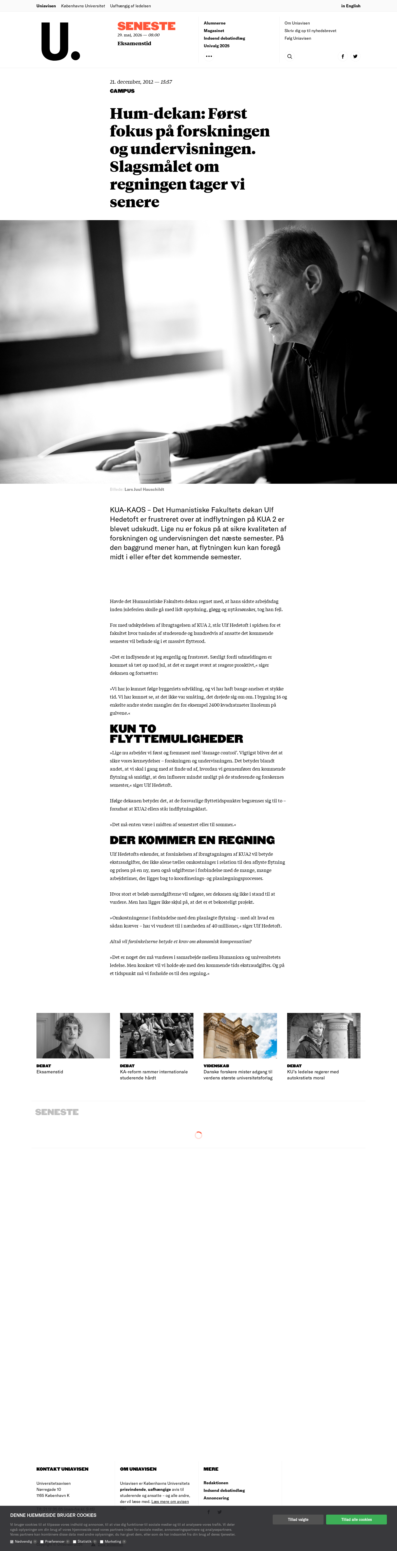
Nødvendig (26, 1541)
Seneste (146, 26)
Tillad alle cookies (356, 1519)
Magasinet (214, 30)
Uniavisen (46, 5)
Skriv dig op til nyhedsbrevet (310, 30)
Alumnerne (215, 22)
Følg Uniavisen (298, 38)
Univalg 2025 (217, 45)
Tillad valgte (298, 1519)
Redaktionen (216, 1482)
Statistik (87, 1541)
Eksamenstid (134, 43)
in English (351, 5)
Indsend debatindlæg (224, 38)
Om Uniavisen (297, 22)
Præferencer (57, 1541)
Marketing (115, 1541)
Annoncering (216, 1497)
